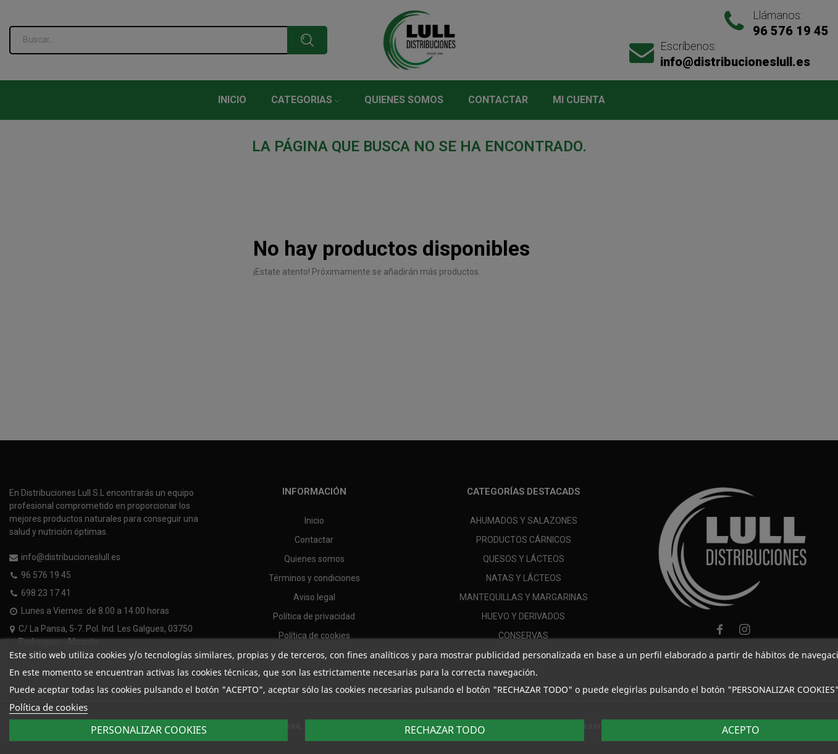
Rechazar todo (444, 730)
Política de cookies (48, 707)
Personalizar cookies (149, 730)
